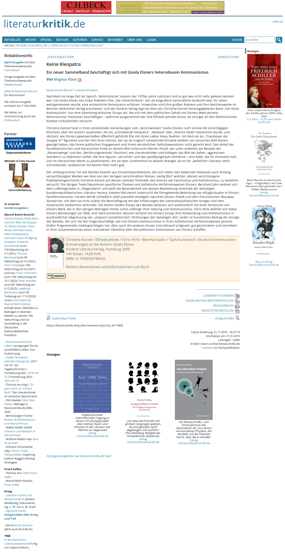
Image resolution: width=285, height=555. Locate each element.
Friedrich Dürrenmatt (16, 244)
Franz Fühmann (26, 273)
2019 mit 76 (11, 381)
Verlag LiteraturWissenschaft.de (92, 434)
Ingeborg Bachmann (17, 290)
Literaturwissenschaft (87, 45)
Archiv (30, 40)
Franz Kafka (11, 485)
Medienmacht (13, 84)
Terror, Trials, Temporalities (16, 452)
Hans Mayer (12, 70)
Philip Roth (31, 218)
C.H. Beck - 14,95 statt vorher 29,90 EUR (264, 120)
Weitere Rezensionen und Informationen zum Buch (107, 266)
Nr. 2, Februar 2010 (56, 45)
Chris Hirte (130, 239)
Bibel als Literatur (22, 525)
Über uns (134, 40)
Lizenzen (207, 348)
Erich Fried (11, 265)
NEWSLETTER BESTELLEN (220, 310)
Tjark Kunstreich (182, 239)
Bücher (62, 40)
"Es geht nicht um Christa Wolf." (18, 388)
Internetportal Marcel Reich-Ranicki (17, 302)
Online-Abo (11, 120)
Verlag (278, 22)
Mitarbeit (115, 40)
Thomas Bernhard (15, 255)
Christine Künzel (79, 239)
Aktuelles (12, 40)
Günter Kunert (13, 218)
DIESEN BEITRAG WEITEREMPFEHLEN (213, 300)
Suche (237, 40)
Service (97, 40)
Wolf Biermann (22, 230)
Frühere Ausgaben (28, 45)
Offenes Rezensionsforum (21, 91)
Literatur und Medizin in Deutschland (19, 433)
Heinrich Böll (12, 222)
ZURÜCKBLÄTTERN (60, 57)
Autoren (80, 40)
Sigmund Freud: (21, 514)
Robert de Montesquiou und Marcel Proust (19, 421)
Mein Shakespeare (16, 234)
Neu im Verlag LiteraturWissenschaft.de (264, 263)
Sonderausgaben (16, 208)
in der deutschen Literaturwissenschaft (18, 541)
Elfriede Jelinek (107, 239)
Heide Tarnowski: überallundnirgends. (17, 359)
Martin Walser (18, 226)
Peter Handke (27, 281)
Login (151, 40)
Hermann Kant (13, 238)
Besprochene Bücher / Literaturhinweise (72, 90)
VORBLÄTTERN (229, 57)
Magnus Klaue (65, 79)
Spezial (46, 40)
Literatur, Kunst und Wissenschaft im (19, 499)
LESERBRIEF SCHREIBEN (221, 295)
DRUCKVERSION (226, 305)
